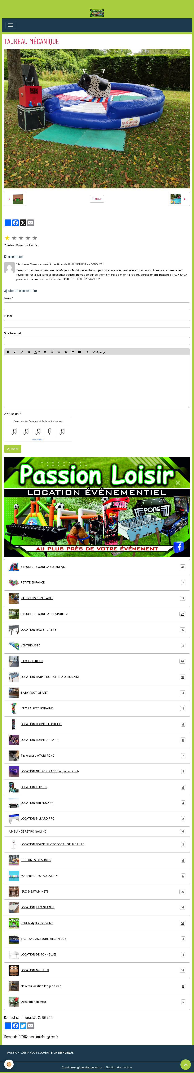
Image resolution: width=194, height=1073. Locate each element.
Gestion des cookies (119, 1067)
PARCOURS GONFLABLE (97, 598)
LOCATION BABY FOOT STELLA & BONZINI (97, 677)
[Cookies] (9, 1064)
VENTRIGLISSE (97, 645)
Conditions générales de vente (82, 1067)
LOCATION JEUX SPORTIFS (97, 630)
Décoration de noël (97, 1002)
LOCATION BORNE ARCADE (97, 740)
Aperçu (99, 352)
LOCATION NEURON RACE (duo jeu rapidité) (97, 771)
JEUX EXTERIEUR (97, 661)
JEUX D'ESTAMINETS (97, 891)
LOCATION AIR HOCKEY (97, 803)
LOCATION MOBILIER (97, 970)
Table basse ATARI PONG (97, 756)
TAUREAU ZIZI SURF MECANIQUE (97, 939)
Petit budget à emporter (97, 923)
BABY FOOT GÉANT (97, 693)
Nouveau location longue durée (97, 986)
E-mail (8, 316)
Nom (7, 298)
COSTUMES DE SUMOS (97, 860)
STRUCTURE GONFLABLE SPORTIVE (97, 614)
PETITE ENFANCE (97, 582)
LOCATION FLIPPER (97, 787)
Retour (97, 199)
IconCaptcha (37, 440)
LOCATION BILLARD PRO (97, 818)
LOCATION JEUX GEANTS (97, 907)
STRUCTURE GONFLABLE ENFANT (97, 567)
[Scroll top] (185, 1064)
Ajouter (12, 448)
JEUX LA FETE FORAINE (97, 708)
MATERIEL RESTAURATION (97, 876)
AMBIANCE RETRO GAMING (97, 831)
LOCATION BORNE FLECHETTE (97, 724)
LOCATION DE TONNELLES (97, 954)
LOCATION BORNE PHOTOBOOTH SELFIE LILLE (97, 844)
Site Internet (12, 333)
